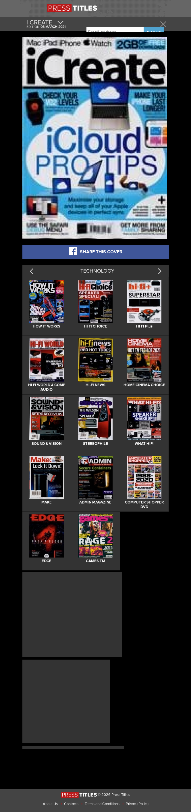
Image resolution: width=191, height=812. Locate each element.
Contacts (71, 804)
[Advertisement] (72, 613)
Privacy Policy (137, 804)
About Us (50, 804)
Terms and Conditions (102, 804)
